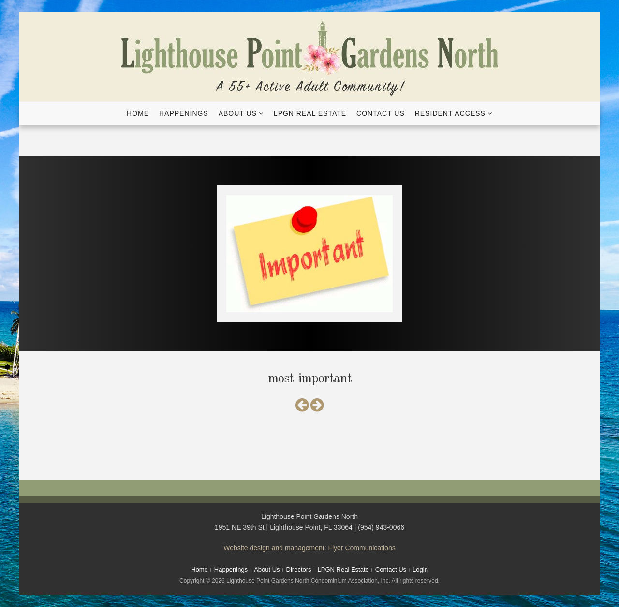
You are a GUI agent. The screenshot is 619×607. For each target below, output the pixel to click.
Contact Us (380, 113)
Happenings (183, 113)
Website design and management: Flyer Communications (309, 548)
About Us (238, 113)
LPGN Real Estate (310, 113)
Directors (298, 569)
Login (420, 569)
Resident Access (450, 113)
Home (138, 113)
